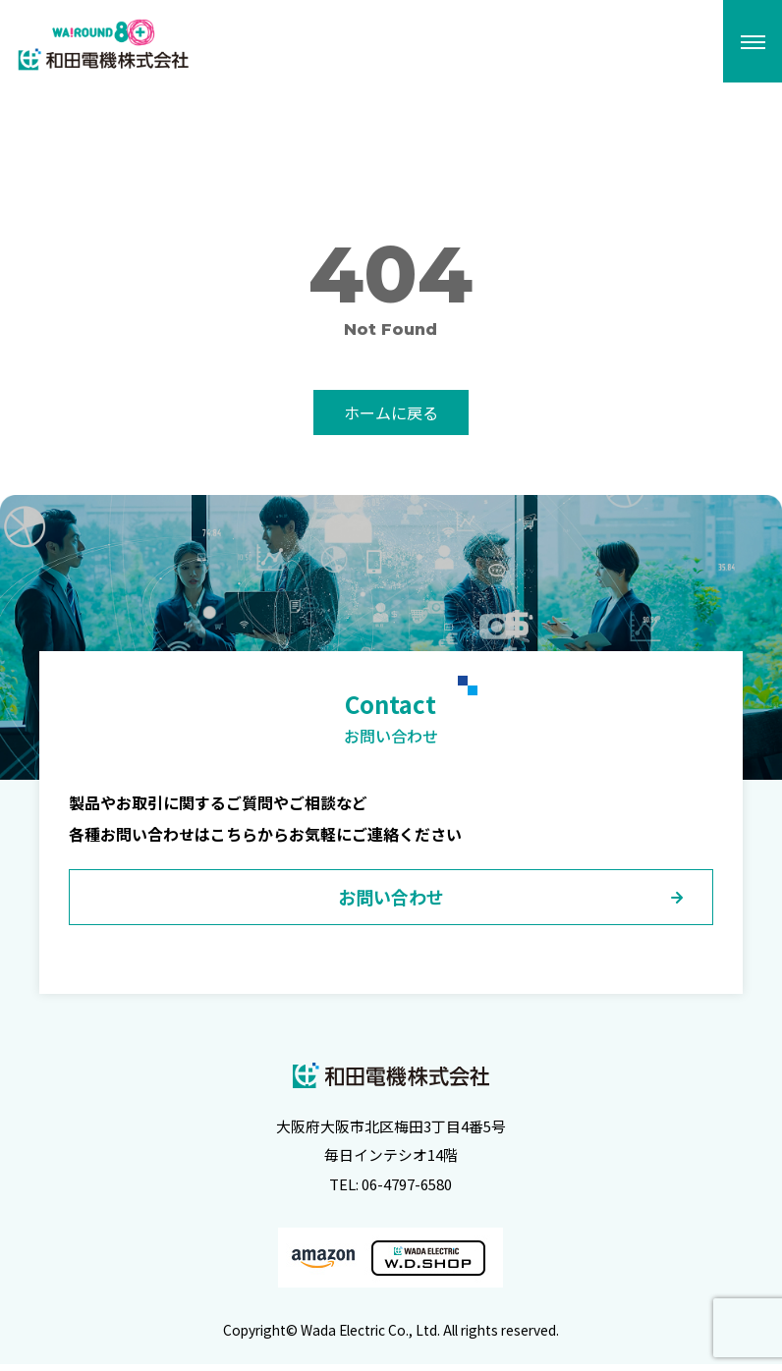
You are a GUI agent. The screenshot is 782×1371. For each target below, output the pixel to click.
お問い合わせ (391, 902)
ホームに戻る (391, 412)
